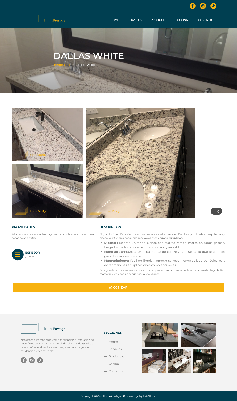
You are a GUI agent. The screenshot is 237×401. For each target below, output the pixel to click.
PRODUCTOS (62, 65)
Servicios (135, 20)
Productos (159, 20)
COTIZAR (118, 287)
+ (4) (216, 211)
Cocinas (183, 20)
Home (115, 20)
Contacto (205, 20)
